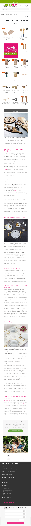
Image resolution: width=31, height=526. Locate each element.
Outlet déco (5, 485)
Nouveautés (5, 487)
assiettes (5, 351)
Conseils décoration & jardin (9, 491)
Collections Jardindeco (8, 490)
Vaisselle (15, 14)
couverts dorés (17, 167)
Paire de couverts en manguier (6, 91)
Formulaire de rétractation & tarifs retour (11, 469)
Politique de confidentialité (8, 474)
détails (6, 508)
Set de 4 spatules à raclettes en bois (8, 38)
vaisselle (16, 190)
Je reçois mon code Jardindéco (15, 430)
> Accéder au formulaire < (8, 502)
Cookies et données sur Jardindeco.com (15, 507)
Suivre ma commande (7, 466)
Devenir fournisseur (7, 493)
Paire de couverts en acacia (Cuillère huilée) (24, 91)
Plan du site (5, 494)
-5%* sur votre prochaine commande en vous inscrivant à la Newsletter (15, 422)
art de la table (7, 400)
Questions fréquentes (7, 468)
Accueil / (2, 14)
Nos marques (6, 488)
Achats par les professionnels (9, 471)
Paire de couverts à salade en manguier (22, 38)
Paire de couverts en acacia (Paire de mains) (24, 78)
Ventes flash (5, 484)
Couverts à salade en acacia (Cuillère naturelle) (6, 103)
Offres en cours (6, 482)
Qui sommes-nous (7, 481)
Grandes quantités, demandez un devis (11, 472)
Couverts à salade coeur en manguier (24, 50)
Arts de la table (8, 14)
